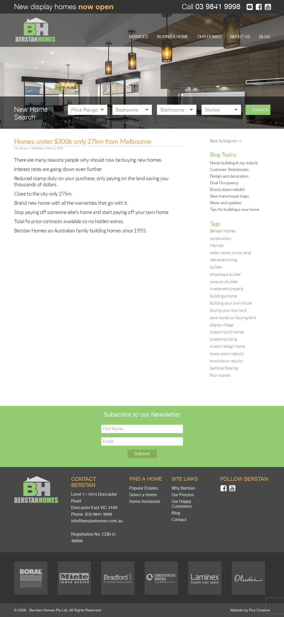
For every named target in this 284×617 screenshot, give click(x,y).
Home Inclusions (144, 501)
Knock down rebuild (227, 189)
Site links (185, 479)
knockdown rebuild (226, 361)
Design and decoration (229, 176)
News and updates (226, 202)
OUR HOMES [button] (209, 37)
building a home (223, 296)
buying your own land (228, 310)
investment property (227, 288)
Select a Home (143, 495)
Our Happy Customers (182, 504)
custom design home (227, 346)
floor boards (220, 375)
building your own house (231, 303)
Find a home (145, 479)
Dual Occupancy (224, 183)
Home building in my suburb (234, 163)
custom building (223, 339)
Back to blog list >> (226, 141)
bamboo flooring (224, 368)
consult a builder (224, 281)
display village (221, 325)
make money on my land (230, 252)
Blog (176, 513)
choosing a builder (225, 274)
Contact (179, 519)
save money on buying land (233, 317)
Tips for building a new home (234, 209)
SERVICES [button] (138, 37)
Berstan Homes (223, 231)
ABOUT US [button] (240, 37)
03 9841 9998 (216, 7)
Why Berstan (183, 488)
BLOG (264, 37)
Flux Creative (259, 610)
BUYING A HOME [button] (172, 37)
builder (216, 267)
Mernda (217, 245)
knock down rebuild (227, 353)
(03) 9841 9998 (98, 514)
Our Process (183, 495)
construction (220, 238)
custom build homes (227, 332)
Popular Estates (143, 488)
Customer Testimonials (229, 169)
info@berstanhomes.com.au (97, 521)
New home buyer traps (229, 196)
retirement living (223, 260)
